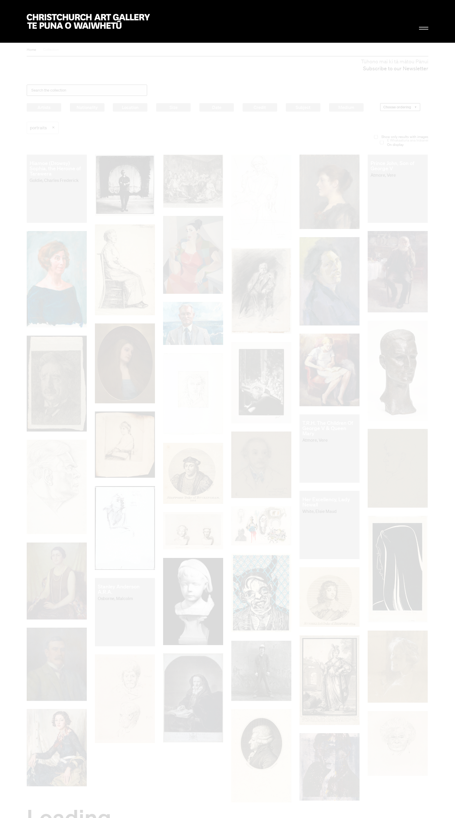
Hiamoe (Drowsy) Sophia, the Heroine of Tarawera (55, 168)
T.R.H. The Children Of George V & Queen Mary (327, 428)
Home (31, 49)
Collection (51, 49)
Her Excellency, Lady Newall (326, 502)
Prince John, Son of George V (392, 165)
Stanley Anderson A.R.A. (119, 589)
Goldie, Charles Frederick (54, 180)
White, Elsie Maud (319, 511)
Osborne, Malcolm (115, 598)
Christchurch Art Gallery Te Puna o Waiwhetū (88, 21)
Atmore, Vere (383, 175)
